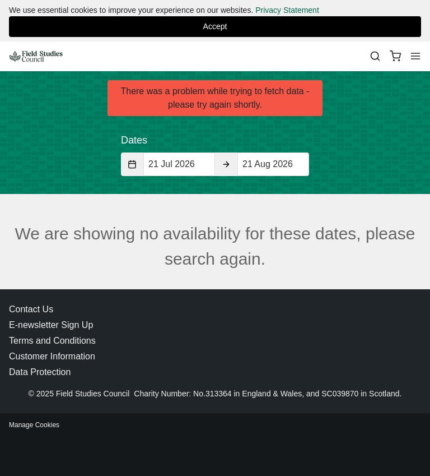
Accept (215, 26)
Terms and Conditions (52, 340)
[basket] (395, 56)
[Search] (375, 56)
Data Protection (40, 372)
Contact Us (31, 309)
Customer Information (52, 356)
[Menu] (415, 56)
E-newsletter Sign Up (51, 325)
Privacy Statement (287, 10)
